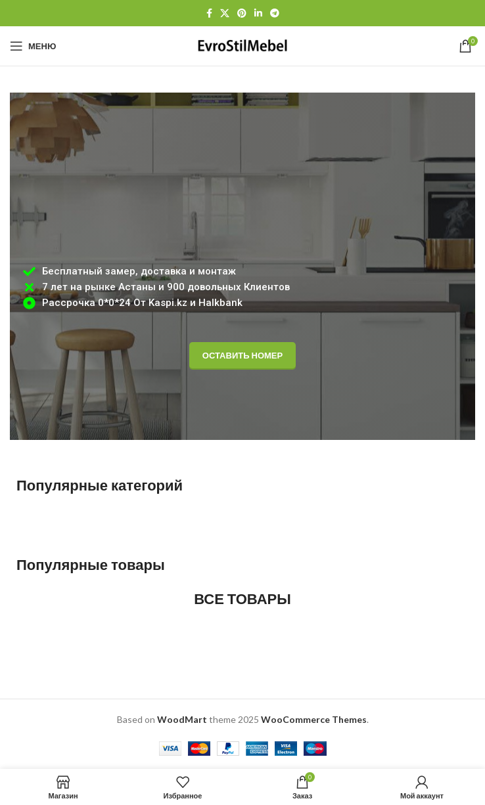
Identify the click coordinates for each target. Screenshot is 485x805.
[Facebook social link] (209, 13)
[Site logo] (242, 45)
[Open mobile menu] (32, 46)
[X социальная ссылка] (224, 13)
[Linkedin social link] (258, 13)
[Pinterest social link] (241, 13)
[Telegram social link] (274, 13)
